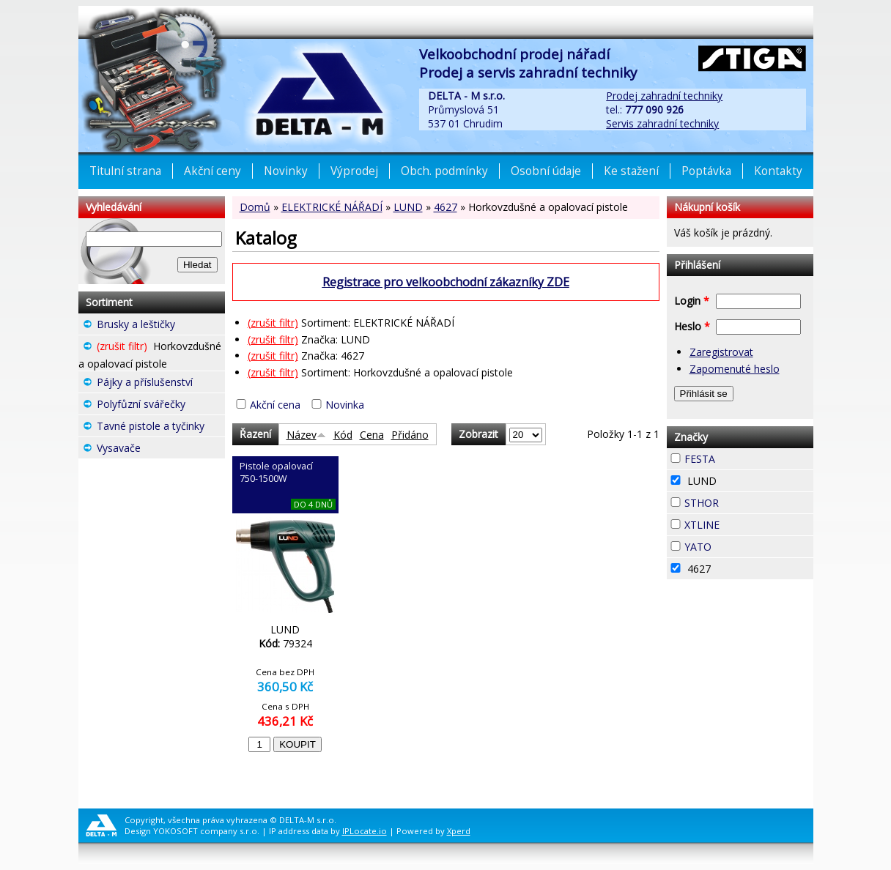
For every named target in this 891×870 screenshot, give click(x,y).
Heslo (692, 326)
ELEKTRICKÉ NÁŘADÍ (331, 207)
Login (691, 301)
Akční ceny (212, 171)
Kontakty (778, 171)
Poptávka (706, 171)
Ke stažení (631, 171)
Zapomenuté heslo (734, 369)
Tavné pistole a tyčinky (161, 427)
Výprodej (354, 171)
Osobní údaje (546, 171)
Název (306, 435)
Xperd (458, 830)
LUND (408, 207)
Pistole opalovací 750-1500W (276, 472)
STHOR (745, 501)
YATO (737, 545)
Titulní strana (125, 171)
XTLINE (745, 523)
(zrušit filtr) (273, 323)
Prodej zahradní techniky (664, 96)
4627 (445, 207)
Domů (255, 207)
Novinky (286, 171)
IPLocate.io (364, 830)
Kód (342, 435)
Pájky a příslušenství (161, 384)
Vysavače (161, 449)
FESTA (741, 457)
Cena (372, 435)
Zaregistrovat (721, 352)
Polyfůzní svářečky (161, 405)
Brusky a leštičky (161, 326)
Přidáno (410, 435)
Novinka (344, 404)
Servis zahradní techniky (662, 123)
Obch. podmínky (444, 171)
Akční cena (275, 404)
